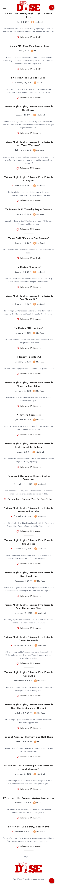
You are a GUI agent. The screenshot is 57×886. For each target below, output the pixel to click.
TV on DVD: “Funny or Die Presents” (28, 238)
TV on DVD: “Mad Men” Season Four (28, 46)
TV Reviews (35, 98)
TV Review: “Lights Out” (28, 357)
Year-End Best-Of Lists (42, 499)
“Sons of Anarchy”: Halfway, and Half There (28, 737)
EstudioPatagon (37, 879)
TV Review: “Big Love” (28, 267)
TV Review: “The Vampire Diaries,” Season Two (28, 798)
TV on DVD (35, 37)
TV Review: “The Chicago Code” (28, 78)
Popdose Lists (14, 499)
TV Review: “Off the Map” (28, 328)
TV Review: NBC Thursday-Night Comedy (28, 209)
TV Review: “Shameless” (28, 415)
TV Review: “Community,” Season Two (28, 827)
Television (24, 37)
